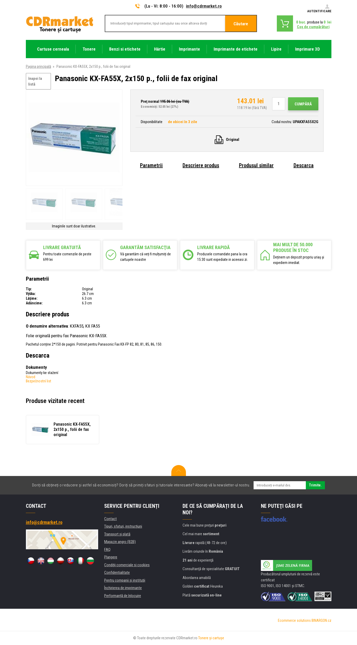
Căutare (240, 23)
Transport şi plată (117, 534)
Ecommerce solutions (294, 620)
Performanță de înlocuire (122, 595)
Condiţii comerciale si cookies (127, 565)
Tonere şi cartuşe (211, 638)
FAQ (107, 549)
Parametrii (151, 165)
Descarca (304, 165)
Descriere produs (201, 165)
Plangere (110, 557)
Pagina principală (38, 66)
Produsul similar (256, 165)
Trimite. (315, 485)
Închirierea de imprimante (123, 588)
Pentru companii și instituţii (124, 580)
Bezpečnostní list (38, 381)
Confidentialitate (117, 572)
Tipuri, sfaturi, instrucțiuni (123, 526)
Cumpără (303, 104)
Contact (110, 518)
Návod (30, 377)
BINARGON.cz (321, 620)
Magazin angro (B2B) (120, 541)
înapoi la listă (35, 81)
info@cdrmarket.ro (204, 6)
